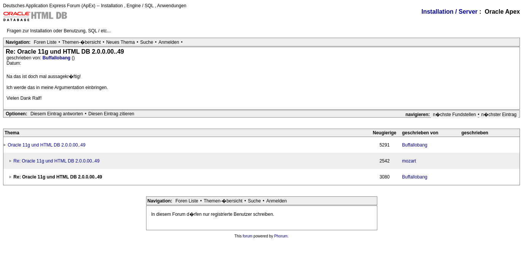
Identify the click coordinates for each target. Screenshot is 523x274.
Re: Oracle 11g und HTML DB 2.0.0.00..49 (56, 161)
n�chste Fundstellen (454, 114)
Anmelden (169, 42)
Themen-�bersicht (81, 42)
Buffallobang (57, 58)
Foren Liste (45, 42)
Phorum (281, 236)
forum (248, 236)
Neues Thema (120, 42)
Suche (146, 42)
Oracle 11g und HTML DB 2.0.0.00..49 (46, 145)
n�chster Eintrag (499, 114)
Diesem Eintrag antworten (56, 113)
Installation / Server (449, 11)
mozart (409, 161)
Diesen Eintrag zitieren (111, 113)
